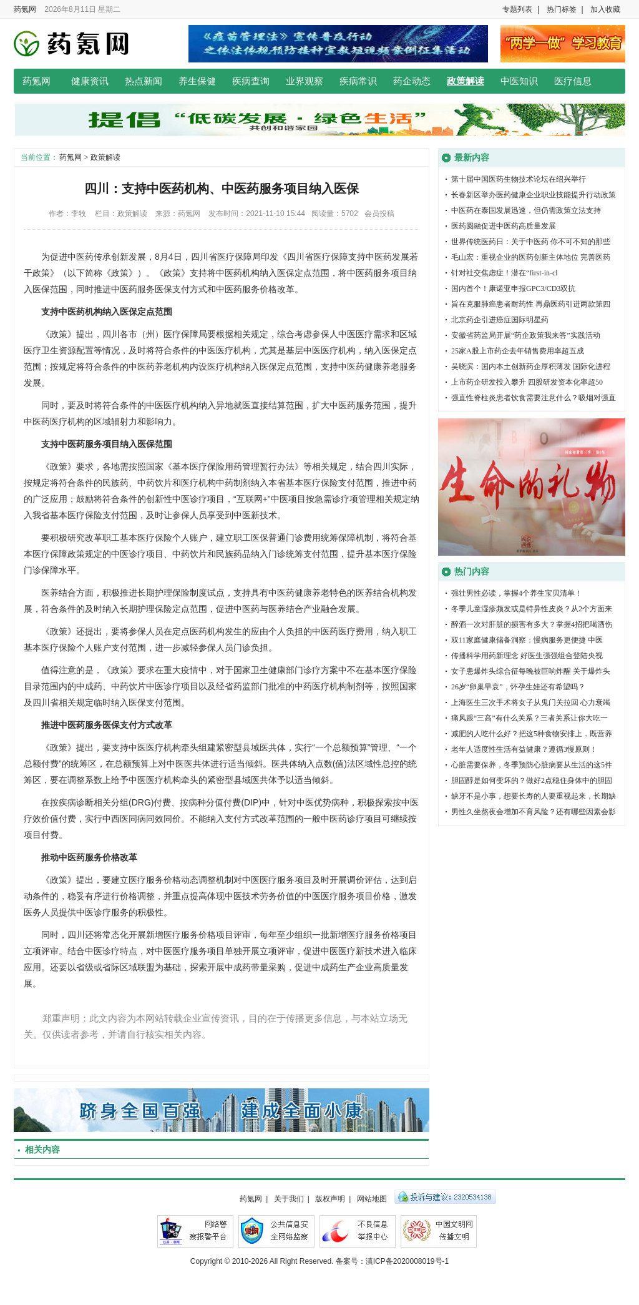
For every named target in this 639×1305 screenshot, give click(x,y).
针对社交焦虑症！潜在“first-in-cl (504, 272)
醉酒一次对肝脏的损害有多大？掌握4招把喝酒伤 (531, 624)
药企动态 (412, 81)
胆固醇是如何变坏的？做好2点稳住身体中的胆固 (531, 780)
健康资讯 (90, 81)
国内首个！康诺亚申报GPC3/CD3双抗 (513, 288)
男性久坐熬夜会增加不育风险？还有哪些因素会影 (533, 811)
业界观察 (304, 81)
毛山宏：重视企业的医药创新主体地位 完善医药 (530, 257)
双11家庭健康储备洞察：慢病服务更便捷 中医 (527, 640)
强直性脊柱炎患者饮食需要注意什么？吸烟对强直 (533, 397)
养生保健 (197, 81)
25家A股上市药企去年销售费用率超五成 (517, 351)
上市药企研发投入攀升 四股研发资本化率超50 (527, 382)
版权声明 (330, 1198)
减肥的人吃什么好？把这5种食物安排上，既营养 (531, 733)
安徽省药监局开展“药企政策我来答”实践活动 (525, 335)
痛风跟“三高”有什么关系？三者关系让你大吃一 (529, 718)
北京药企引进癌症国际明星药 (500, 319)
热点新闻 (143, 81)
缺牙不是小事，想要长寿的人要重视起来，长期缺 (533, 796)
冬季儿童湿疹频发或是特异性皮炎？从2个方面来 (531, 608)
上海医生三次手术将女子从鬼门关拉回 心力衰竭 (530, 702)
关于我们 (289, 1198)
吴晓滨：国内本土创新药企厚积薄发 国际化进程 (530, 366)
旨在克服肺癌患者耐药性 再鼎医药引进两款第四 (530, 304)
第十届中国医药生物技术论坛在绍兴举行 (518, 179)
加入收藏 (605, 9)
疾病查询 (251, 81)
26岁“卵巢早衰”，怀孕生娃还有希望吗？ (518, 686)
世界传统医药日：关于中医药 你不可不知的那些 (530, 241)
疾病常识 (358, 81)
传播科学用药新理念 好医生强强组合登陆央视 (527, 655)
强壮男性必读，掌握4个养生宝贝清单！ (516, 593)
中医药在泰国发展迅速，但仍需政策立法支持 (526, 210)
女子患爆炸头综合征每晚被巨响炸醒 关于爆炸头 (530, 671)
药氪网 (25, 9)
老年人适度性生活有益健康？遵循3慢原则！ (524, 749)
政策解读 (465, 81)
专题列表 (517, 9)
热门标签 (562, 9)
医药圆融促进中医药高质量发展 (503, 226)
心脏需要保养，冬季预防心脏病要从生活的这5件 (531, 765)
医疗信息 (573, 81)
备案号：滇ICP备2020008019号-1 (392, 1261)
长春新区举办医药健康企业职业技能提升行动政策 (533, 194)
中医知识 (519, 81)
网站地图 (372, 1198)
